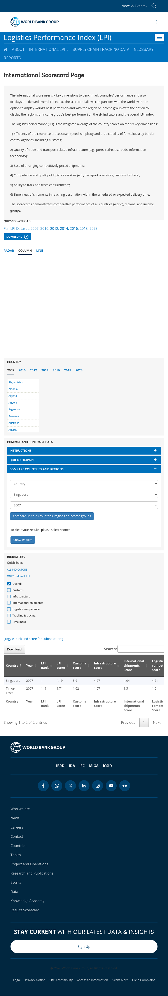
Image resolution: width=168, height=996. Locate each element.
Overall (16, 584)
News (14, 818)
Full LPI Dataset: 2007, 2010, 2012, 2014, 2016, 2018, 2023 (51, 228)
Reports (12, 58)
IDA (72, 766)
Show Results (22, 540)
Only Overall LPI (18, 576)
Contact (16, 836)
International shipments (27, 603)
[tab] (84, 450)
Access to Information (92, 980)
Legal (17, 980)
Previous (128, 722)
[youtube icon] (111, 785)
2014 (44, 370)
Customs (17, 590)
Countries (18, 845)
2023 (78, 370)
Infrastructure (20, 596)
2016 (56, 370)
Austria (13, 430)
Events (15, 882)
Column (25, 250)
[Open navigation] (157, 22)
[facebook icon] (43, 785)
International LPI (48, 49)
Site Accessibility (61, 980)
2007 (10, 370)
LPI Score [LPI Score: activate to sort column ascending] (61, 665)
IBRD (60, 766)
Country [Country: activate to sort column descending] (12, 665)
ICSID (107, 766)
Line (39, 250)
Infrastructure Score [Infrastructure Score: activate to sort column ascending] (105, 665)
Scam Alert (120, 980)
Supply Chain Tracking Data (101, 49)
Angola (13, 402)
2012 (33, 370)
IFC (82, 766)
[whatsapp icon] (56, 785)
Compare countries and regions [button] (36, 469)
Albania (13, 389)
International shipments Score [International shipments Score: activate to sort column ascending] (134, 665)
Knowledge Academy (27, 900)
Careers (16, 827)
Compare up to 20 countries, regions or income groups (52, 516)
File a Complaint (143, 980)
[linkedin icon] (84, 785)
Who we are (20, 808)
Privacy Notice (35, 980)
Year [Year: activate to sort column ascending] (29, 665)
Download (17, 237)
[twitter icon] (70, 785)
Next (157, 722)
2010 (22, 370)
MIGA (93, 766)
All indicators (17, 569)
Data (14, 891)
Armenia (14, 416)
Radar (9, 250)
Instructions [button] (20, 450)
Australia (14, 423)
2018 (67, 370)
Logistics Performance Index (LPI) (57, 37)
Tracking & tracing (23, 615)
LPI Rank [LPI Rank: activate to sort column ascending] (45, 665)
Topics (15, 854)
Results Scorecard (24, 910)
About (18, 49)
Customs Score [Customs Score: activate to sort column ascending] (79, 665)
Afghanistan (16, 382)
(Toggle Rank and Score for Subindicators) (33, 639)
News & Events (134, 6)
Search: (134, 649)
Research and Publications (31, 873)
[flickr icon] (124, 785)
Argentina (14, 409)
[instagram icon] (97, 785)
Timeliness (18, 622)
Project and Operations (29, 864)
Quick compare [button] (22, 460)
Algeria (13, 396)
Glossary (144, 49)
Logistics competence (25, 609)
